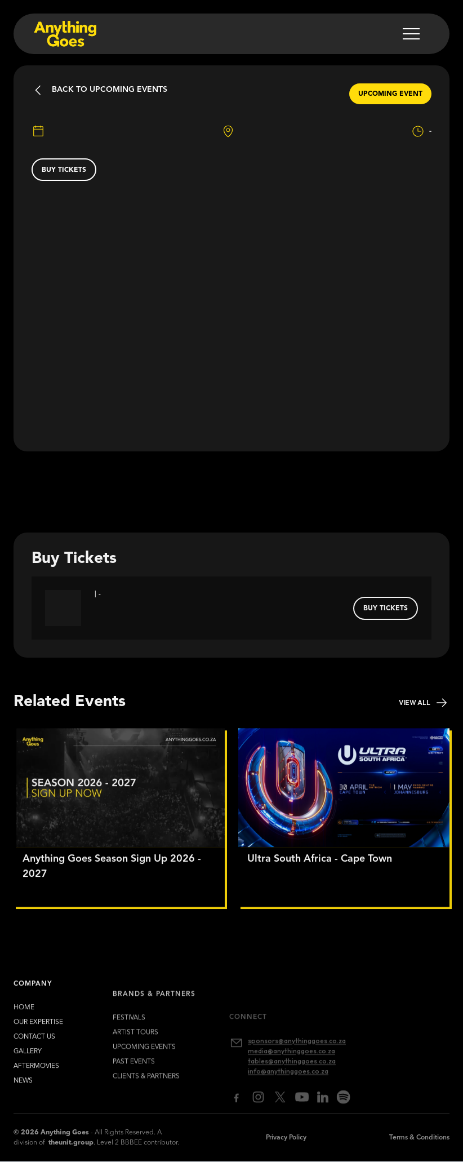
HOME (24, 1014)
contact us (34, 1043)
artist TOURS (135, 1048)
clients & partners (146, 1092)
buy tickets (64, 170)
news (23, 1087)
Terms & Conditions (419, 1137)
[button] (411, 34)
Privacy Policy (286, 1137)
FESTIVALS (129, 1033)
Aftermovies (36, 1073)
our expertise (38, 1029)
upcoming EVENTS (144, 1062)
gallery (28, 1058)
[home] (64, 33)
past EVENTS (134, 1077)
